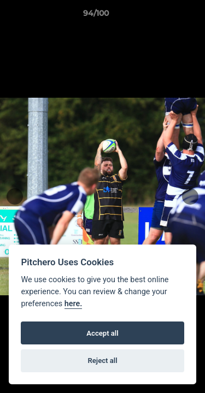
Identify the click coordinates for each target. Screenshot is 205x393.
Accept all (102, 333)
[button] (165, 16)
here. (74, 303)
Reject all (102, 360)
